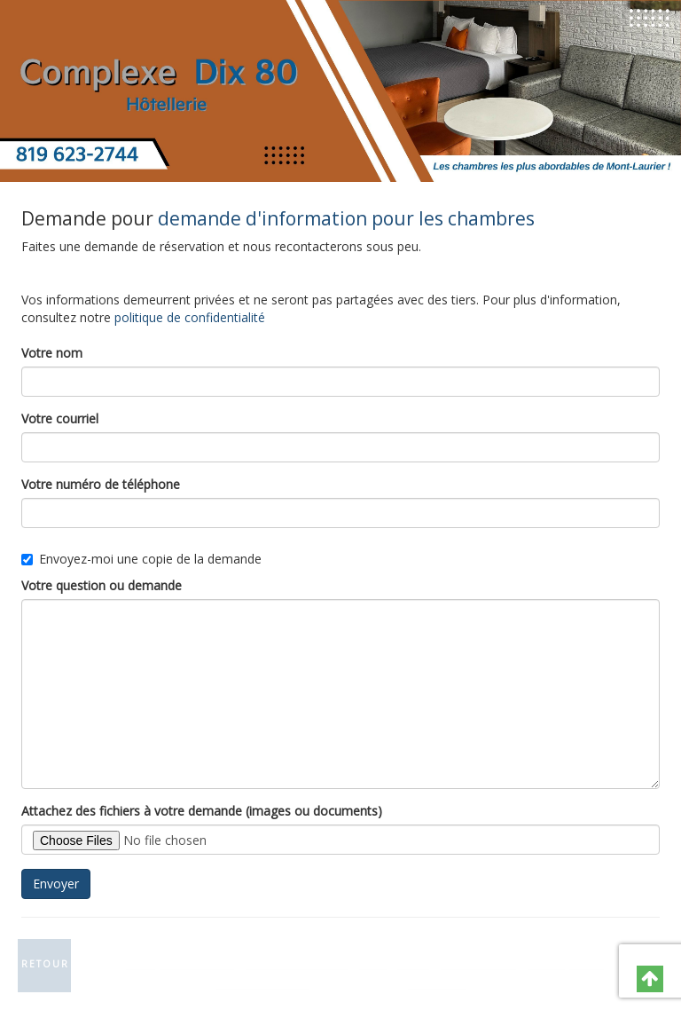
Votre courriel (59, 418)
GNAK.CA (436, 982)
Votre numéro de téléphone (100, 484)
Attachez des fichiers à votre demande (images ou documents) (201, 810)
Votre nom (51, 352)
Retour (45, 964)
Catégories (393, 962)
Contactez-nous (296, 962)
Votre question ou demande (101, 585)
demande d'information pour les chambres (346, 218)
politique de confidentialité (189, 317)
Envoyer (56, 883)
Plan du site (477, 962)
